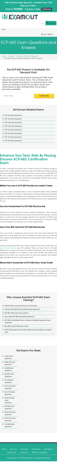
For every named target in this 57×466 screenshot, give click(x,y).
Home (4, 56)
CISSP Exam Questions (9, 357)
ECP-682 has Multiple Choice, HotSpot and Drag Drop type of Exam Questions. (28, 321)
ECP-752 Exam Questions (13, 130)
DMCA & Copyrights (39, 452)
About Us (13, 449)
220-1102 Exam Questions (10, 393)
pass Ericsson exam (7, 248)
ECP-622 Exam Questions (13, 115)
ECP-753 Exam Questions (13, 133)
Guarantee (48, 449)
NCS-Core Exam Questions (10, 387)
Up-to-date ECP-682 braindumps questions (19, 316)
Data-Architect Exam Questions (10, 400)
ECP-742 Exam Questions (13, 122)
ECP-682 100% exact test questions (17, 313)
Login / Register (47, 34)
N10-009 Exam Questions (10, 425)
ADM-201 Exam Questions (10, 363)
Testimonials (11, 452)
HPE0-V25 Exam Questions (10, 413)
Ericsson (11, 56)
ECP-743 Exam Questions (13, 126)
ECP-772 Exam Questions (13, 137)
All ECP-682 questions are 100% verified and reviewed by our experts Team (28, 331)
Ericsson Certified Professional (27, 56)
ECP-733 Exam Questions (13, 119)
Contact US (24, 452)
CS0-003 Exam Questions (9, 407)
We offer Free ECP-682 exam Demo (16, 326)
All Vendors (36, 449)
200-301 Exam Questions (9, 375)
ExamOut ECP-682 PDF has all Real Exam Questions (22, 309)
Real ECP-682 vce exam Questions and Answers (21, 306)
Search (51, 23)
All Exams (24, 449)
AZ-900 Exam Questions (9, 369)
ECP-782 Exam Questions (13, 141)
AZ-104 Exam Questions (9, 381)
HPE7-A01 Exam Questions (10, 419)
